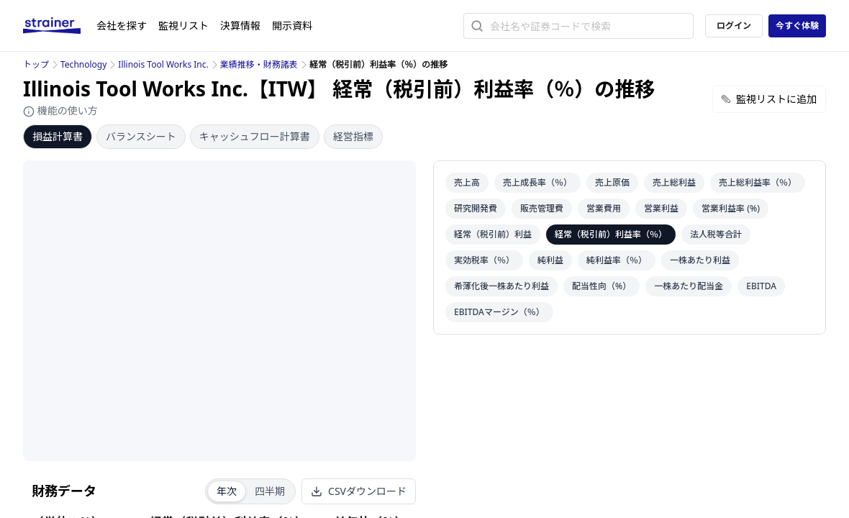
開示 (292, 25)
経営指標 (353, 136)
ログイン (734, 25)
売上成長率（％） (537, 182)
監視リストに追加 (769, 99)
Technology (83, 64)
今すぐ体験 (797, 25)
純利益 (550, 260)
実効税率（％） (484, 260)
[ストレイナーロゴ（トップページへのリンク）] (59, 26)
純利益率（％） (616, 260)
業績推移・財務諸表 (259, 64)
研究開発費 (475, 208)
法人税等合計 (716, 234)
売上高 (467, 182)
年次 (227, 491)
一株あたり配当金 (688, 286)
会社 (121, 25)
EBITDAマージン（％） (499, 312)
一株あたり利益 (700, 260)
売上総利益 (674, 182)
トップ (36, 64)
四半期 (270, 491)
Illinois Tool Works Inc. (163, 64)
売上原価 (612, 182)
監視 (183, 25)
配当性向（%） (601, 286)
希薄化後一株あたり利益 (501, 286)
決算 (240, 25)
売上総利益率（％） (757, 182)
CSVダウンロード (359, 491)
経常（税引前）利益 (493, 234)
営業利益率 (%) (731, 208)
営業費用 (603, 208)
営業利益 (661, 208)
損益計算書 (57, 136)
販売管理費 (541, 208)
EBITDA (761, 286)
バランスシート (141, 136)
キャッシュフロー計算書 (254, 136)
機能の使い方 (60, 110)
